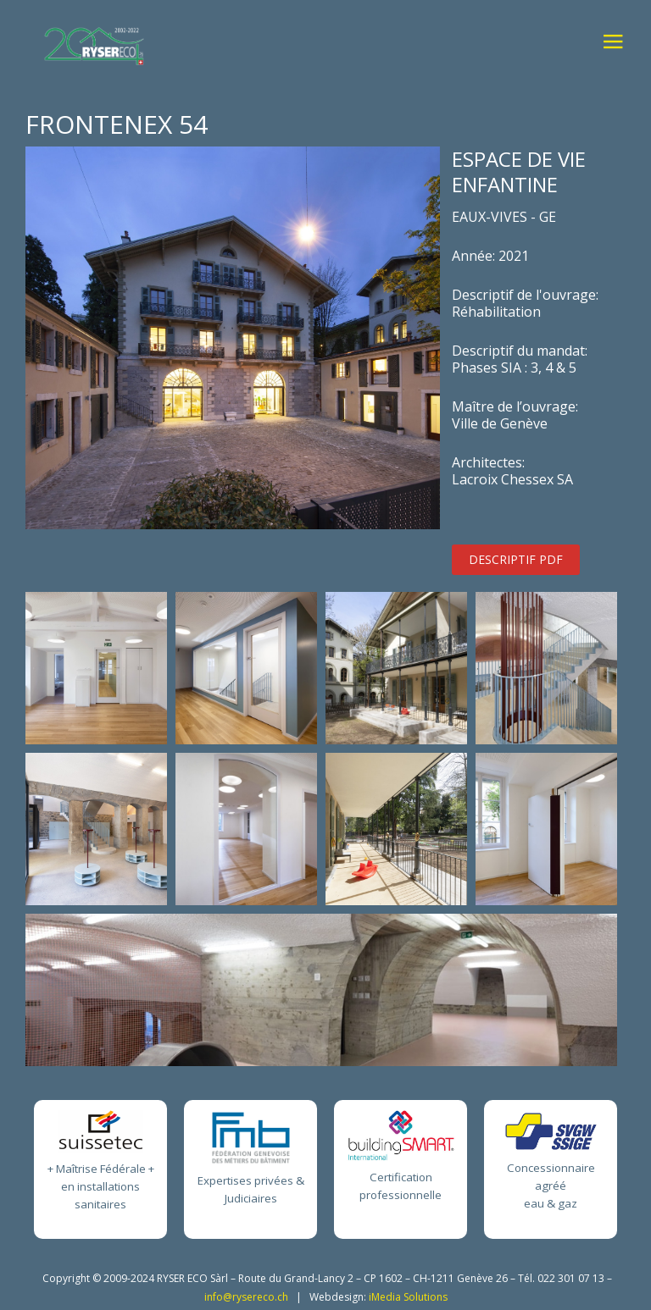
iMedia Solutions (408, 1297)
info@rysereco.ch (246, 1297)
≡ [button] (612, 44)
